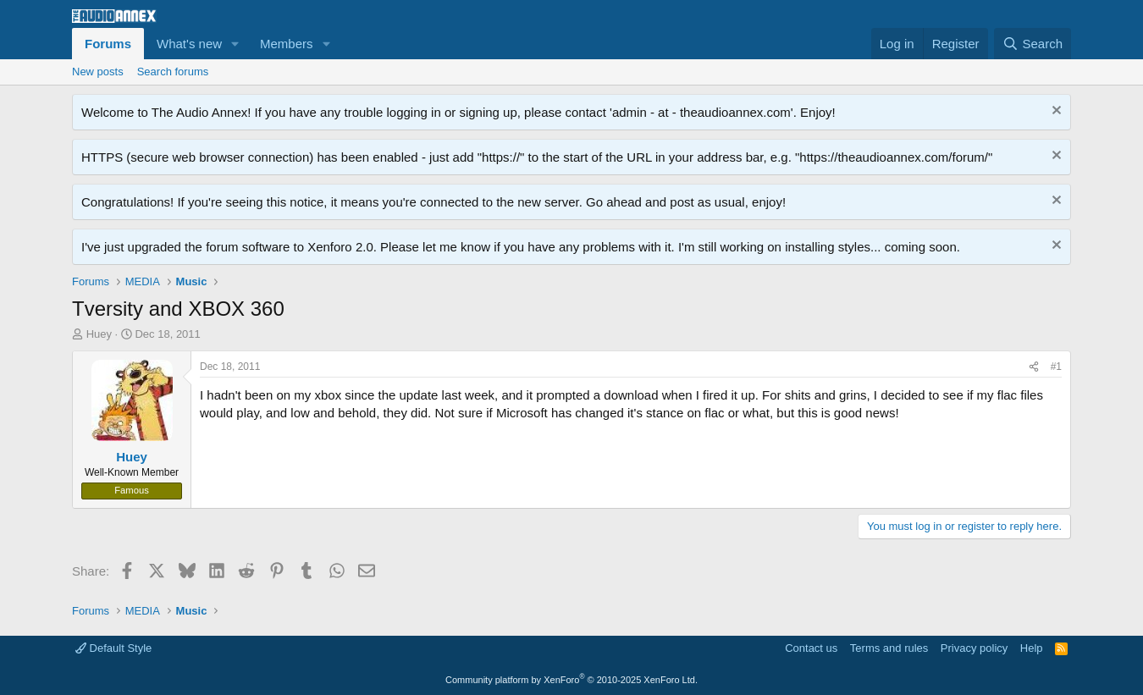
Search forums (173, 71)
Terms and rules (889, 648)
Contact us (811, 648)
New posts (98, 71)
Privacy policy (974, 648)
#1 (1056, 366)
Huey (99, 334)
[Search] (1032, 43)
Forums (108, 43)
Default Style (113, 648)
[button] (235, 43)
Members (286, 43)
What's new (189, 43)
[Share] (1034, 367)
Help (1031, 648)
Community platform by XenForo (571, 680)
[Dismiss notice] (1054, 112)
